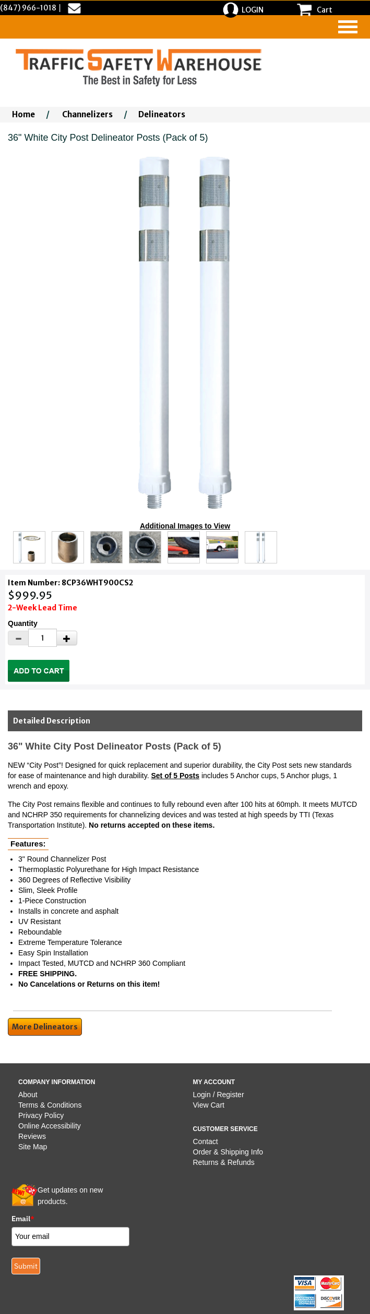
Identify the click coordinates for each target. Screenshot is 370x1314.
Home (23, 114)
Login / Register (218, 1094)
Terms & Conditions (49, 1105)
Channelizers (87, 114)
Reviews (32, 1136)
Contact (205, 1141)
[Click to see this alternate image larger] (29, 547)
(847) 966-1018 (28, 8)
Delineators (161, 114)
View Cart (208, 1105)
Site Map (32, 1147)
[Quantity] (42, 638)
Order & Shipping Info (228, 1152)
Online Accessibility (49, 1126)
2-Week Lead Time (42, 607)
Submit (26, 1266)
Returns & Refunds (224, 1162)
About (28, 1094)
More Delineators (45, 1026)
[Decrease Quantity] (18, 638)
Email (22, 1218)
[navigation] (347, 27)
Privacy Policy (41, 1115)
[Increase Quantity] (66, 638)
